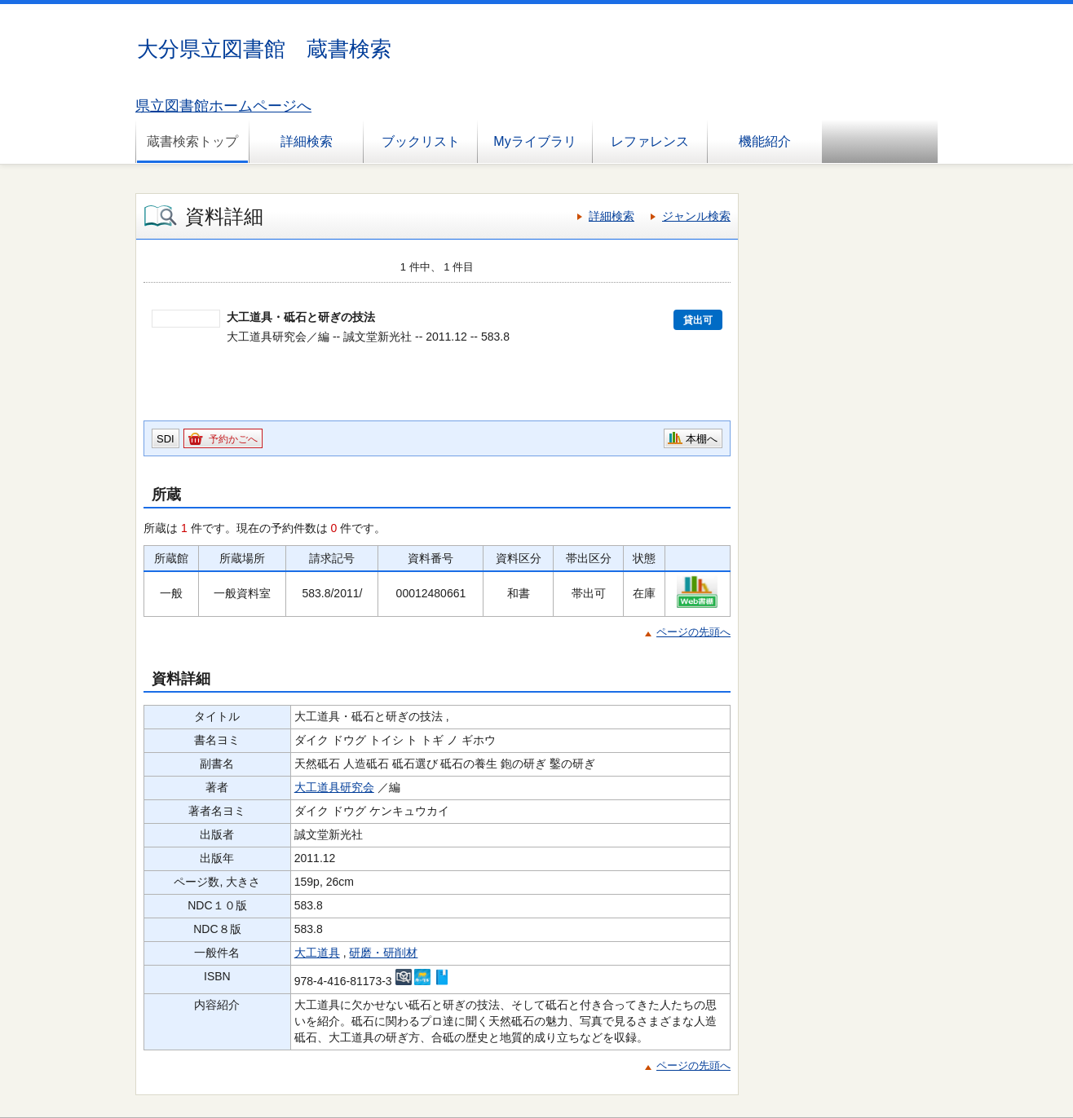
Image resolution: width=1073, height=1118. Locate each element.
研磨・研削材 (383, 952)
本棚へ (702, 439)
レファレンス (650, 141)
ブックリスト (421, 141)
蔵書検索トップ (192, 141)
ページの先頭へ (693, 632)
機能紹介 (765, 141)
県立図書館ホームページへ (223, 106)
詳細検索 (306, 141)
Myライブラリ (534, 141)
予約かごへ (233, 439)
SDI (165, 439)
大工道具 (317, 952)
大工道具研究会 (334, 787)
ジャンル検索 (696, 215)
